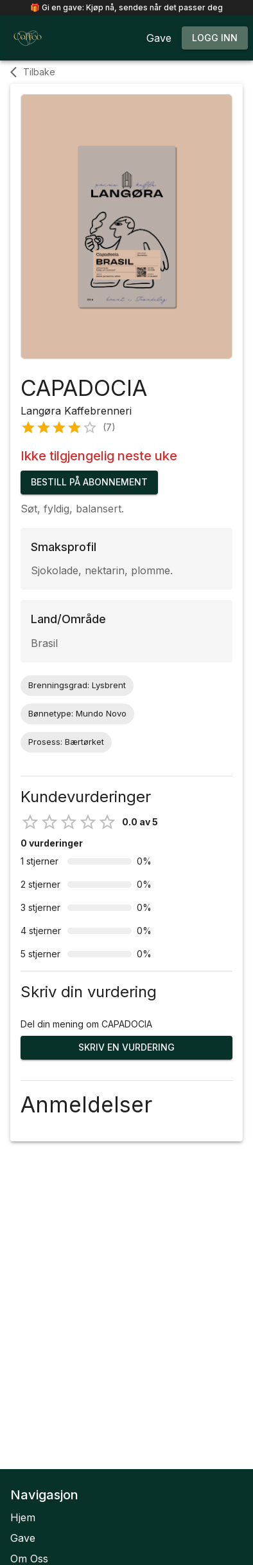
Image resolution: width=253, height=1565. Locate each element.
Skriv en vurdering (126, 1048)
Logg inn (215, 38)
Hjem (22, 1517)
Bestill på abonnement (89, 482)
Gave (22, 1538)
